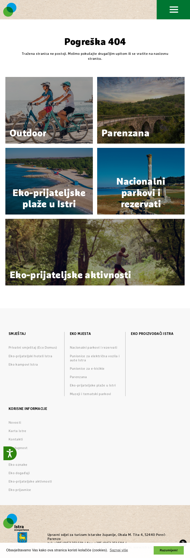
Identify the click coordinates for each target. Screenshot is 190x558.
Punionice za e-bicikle (87, 368)
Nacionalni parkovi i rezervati (93, 347)
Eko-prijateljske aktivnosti (30, 481)
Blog (12, 456)
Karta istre (17, 431)
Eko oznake (18, 464)
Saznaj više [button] (119, 550)
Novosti (15, 422)
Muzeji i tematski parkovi (90, 394)
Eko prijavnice (20, 490)
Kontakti (16, 439)
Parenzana (78, 377)
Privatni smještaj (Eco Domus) (33, 347)
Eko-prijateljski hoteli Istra (30, 356)
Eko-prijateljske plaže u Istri (93, 385)
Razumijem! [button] (169, 550)
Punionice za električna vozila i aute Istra (95, 358)
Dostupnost (18, 448)
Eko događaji (19, 473)
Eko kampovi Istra (23, 364)
